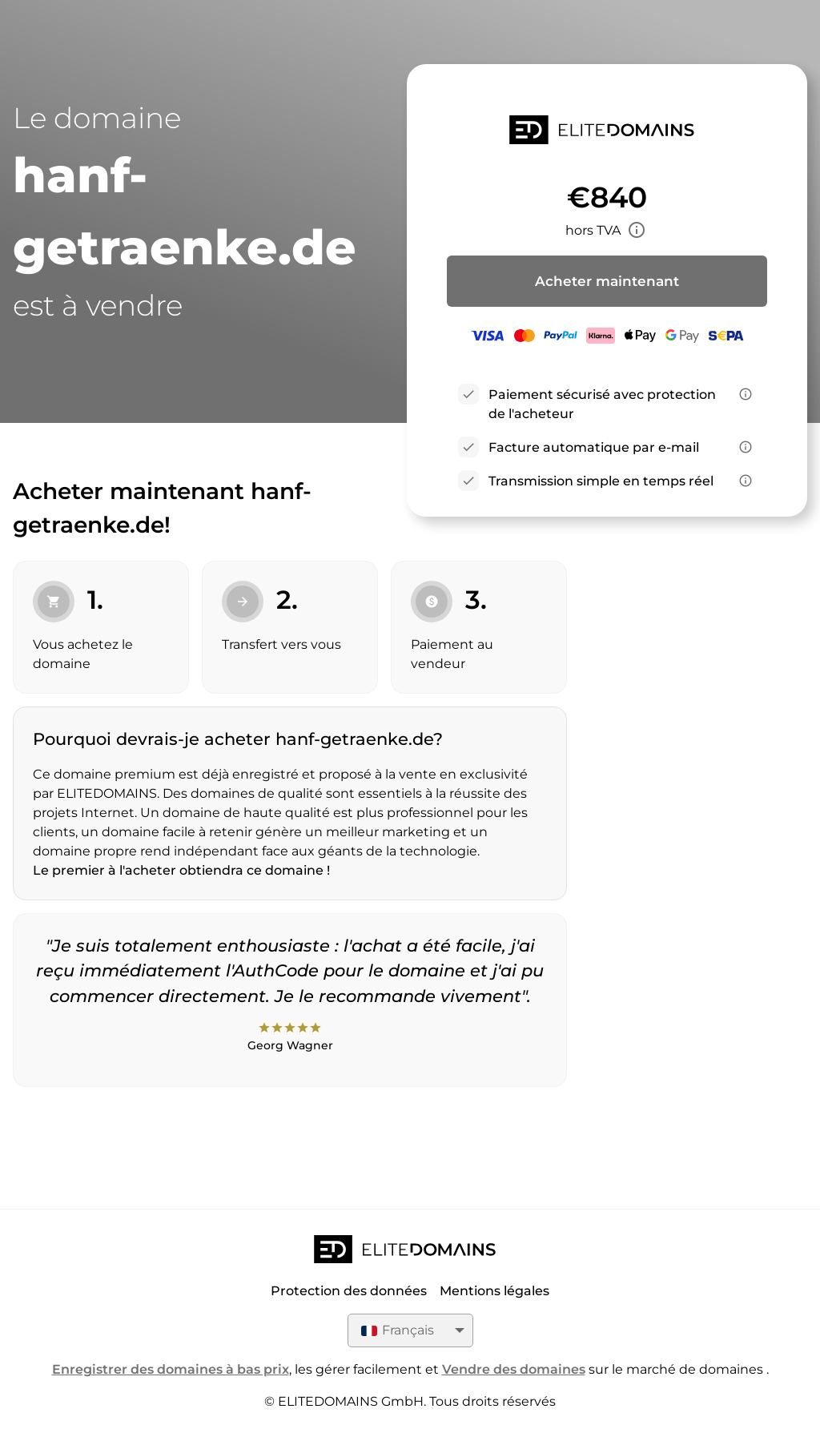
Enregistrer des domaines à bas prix (170, 1369)
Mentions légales (494, 1290)
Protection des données (349, 1290)
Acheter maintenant (607, 281)
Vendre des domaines (513, 1369)
